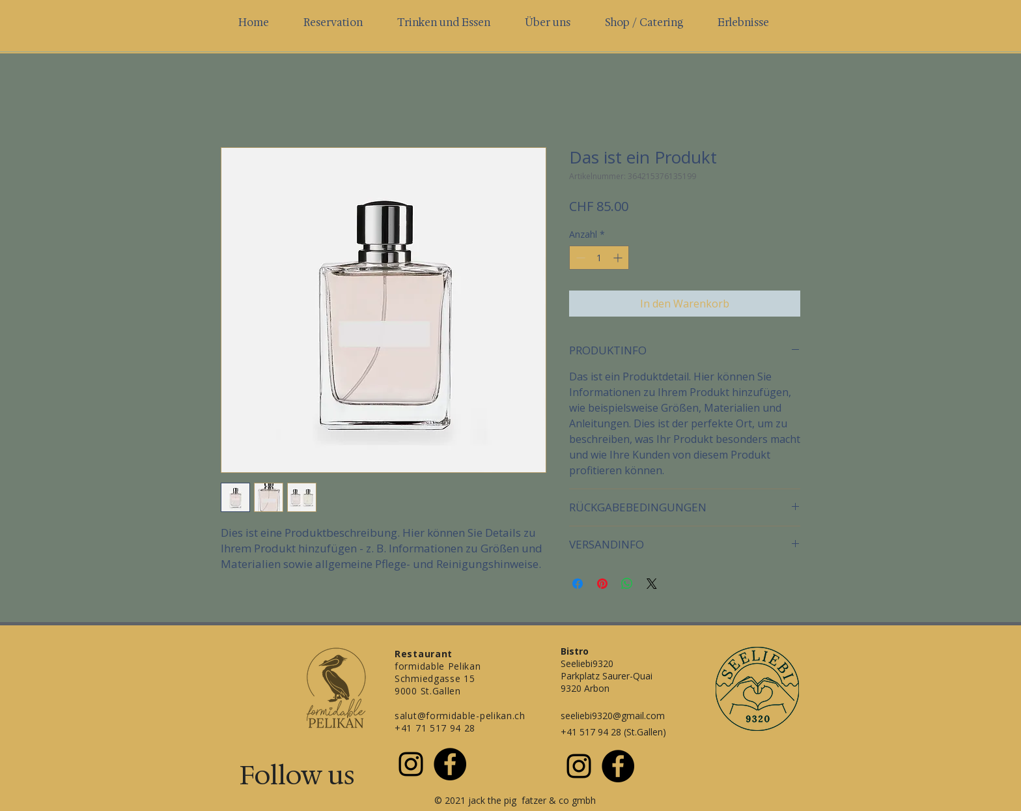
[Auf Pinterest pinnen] (602, 583)
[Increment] (619, 257)
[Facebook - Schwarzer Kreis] (450, 764)
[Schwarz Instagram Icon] (411, 764)
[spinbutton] (599, 257)
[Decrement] (579, 257)
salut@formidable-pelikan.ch (460, 715)
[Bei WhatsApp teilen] (627, 583)
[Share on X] (652, 583)
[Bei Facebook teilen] (577, 583)
